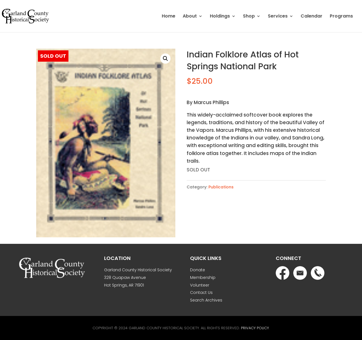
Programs (341, 16)
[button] (165, 58)
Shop (249, 16)
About (190, 16)
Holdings (220, 16)
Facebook (282, 273)
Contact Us (201, 292)
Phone (317, 273)
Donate (197, 270)
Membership (203, 277)
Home (168, 16)
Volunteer (199, 285)
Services (278, 16)
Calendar (311, 16)
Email (300, 273)
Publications (221, 187)
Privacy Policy (255, 328)
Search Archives (206, 300)
